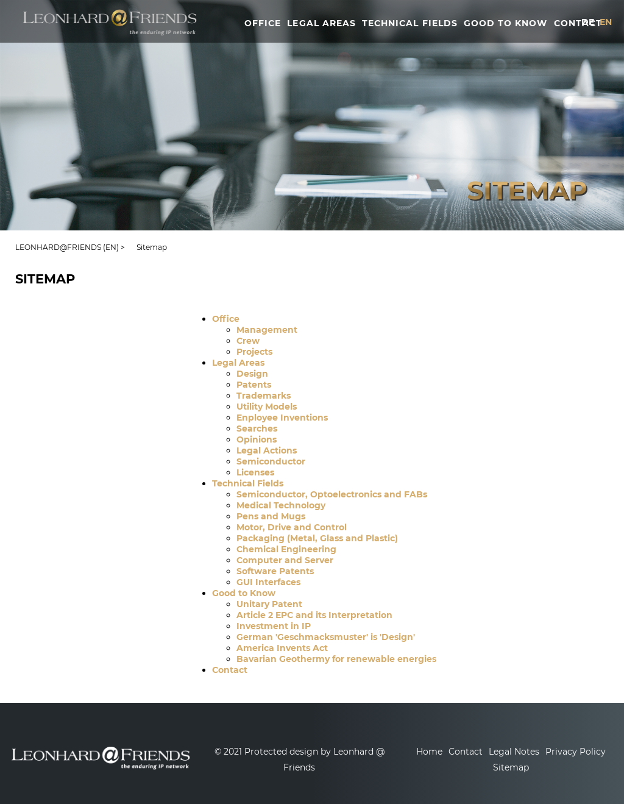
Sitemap (511, 767)
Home (429, 751)
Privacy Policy (575, 751)
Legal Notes (514, 751)
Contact (465, 751)
